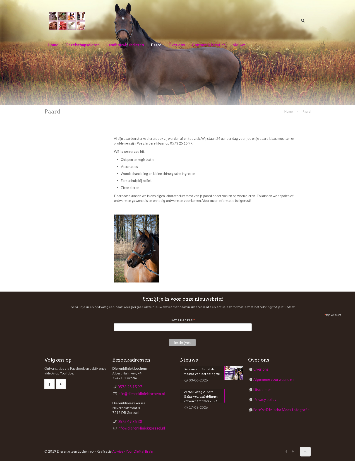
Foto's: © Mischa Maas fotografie (281, 410)
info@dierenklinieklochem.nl (141, 393)
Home (288, 111)
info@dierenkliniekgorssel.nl (141, 428)
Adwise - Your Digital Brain (132, 451)
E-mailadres (182, 320)
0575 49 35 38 (130, 421)
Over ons (261, 369)
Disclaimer (262, 389)
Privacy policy (264, 399)
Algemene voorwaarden (273, 379)
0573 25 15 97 (130, 387)
